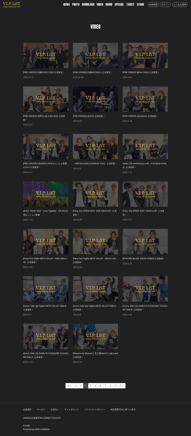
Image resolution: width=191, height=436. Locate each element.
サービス (41, 409)
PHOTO (76, 4)
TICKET (130, 4)
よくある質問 (180, 4)
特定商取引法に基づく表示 (122, 409)
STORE (140, 4)
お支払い (55, 409)
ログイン (165, 4)
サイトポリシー (71, 409)
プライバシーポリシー (94, 409)
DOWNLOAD (88, 4)
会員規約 (27, 409)
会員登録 (153, 4)
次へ (121, 385)
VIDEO (100, 4)
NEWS (66, 4)
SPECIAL (119, 4)
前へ (69, 385)
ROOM (108, 4)
